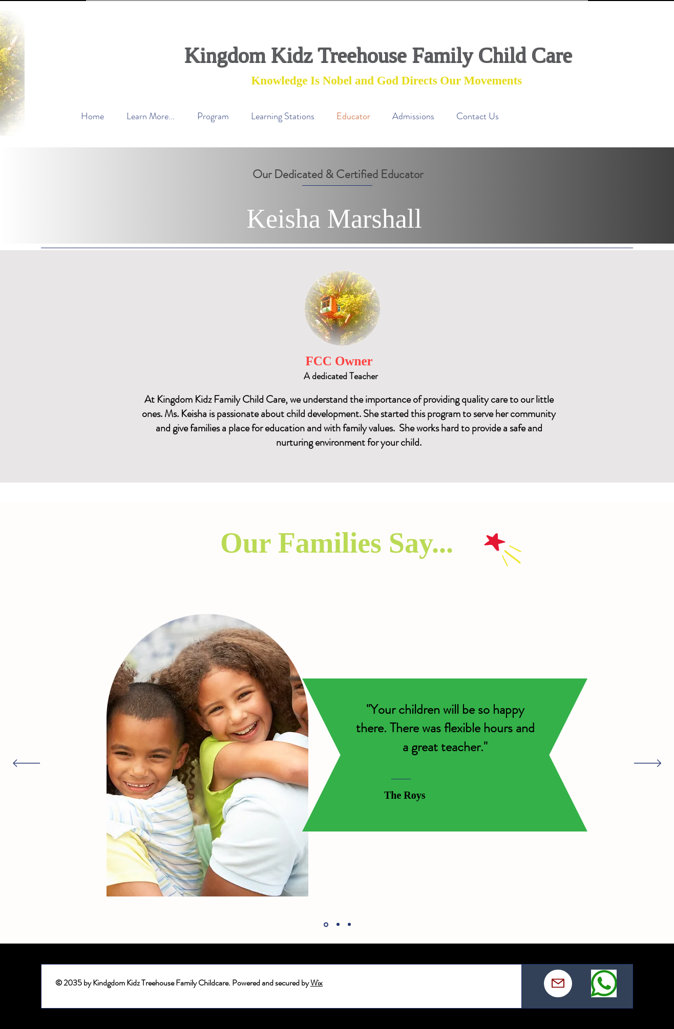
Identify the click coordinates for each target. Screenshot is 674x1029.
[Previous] (26, 764)
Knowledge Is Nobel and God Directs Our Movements (385, 80)
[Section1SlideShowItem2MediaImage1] (338, 924)
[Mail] (558, 983)
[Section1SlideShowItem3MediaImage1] (349, 924)
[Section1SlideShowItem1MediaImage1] (326, 924)
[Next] (647, 764)
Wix (316, 983)
